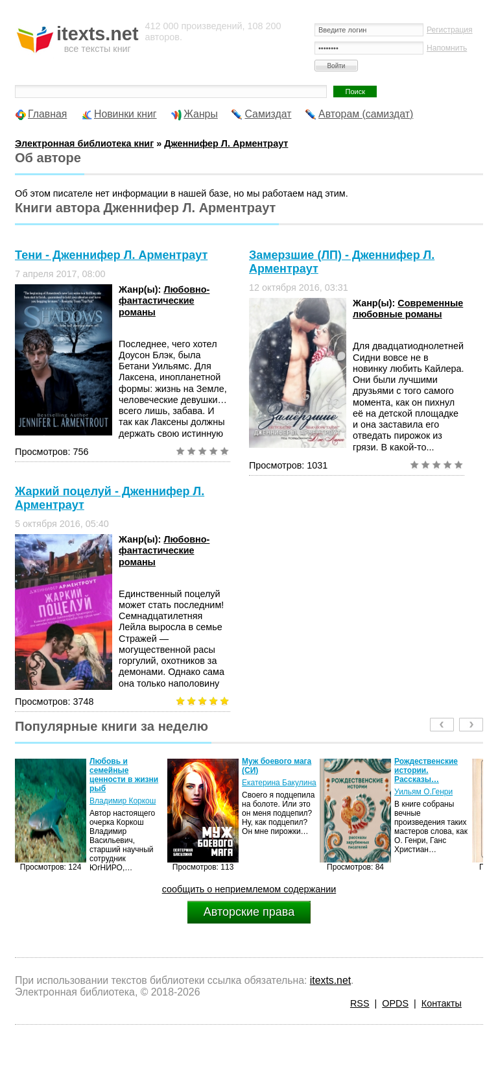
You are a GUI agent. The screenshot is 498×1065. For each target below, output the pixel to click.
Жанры (201, 113)
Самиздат (267, 113)
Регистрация (450, 29)
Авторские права (249, 911)
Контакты (441, 1003)
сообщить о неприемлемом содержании (249, 889)
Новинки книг (125, 113)
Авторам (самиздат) (365, 113)
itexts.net (330, 980)
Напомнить (447, 48)
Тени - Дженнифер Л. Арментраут (111, 255)
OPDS (395, 1003)
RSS (360, 1003)
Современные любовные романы (408, 308)
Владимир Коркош (122, 800)
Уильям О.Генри (423, 791)
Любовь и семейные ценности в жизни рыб (123, 775)
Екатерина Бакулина (279, 782)
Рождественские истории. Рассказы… (426, 770)
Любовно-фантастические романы (164, 300)
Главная (47, 113)
